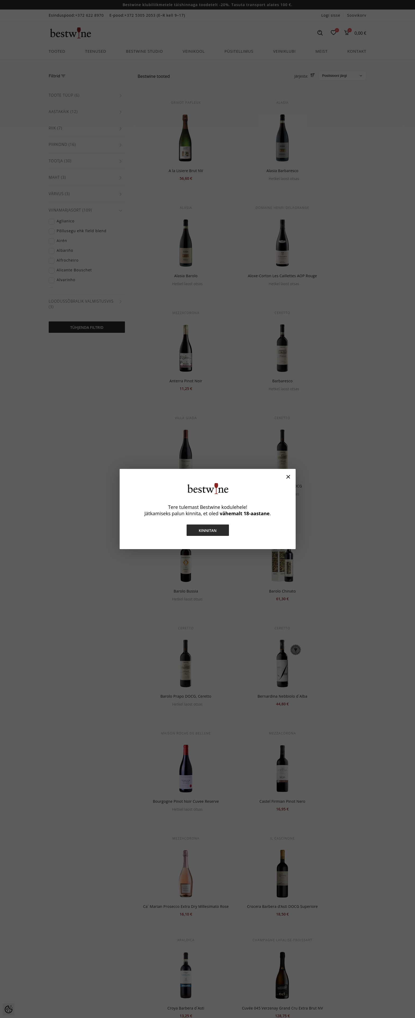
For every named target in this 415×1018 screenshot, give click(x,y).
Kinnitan (207, 530)
